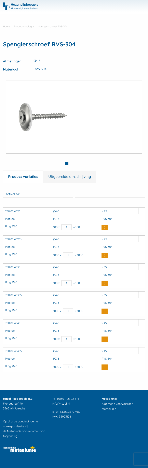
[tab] (66, 164)
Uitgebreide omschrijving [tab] (69, 176)
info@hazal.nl (61, 403)
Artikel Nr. (13, 194)
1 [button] (66, 163)
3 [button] (76, 163)
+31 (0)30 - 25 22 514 (65, 399)
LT (79, 194)
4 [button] (81, 163)
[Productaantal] (66, 227)
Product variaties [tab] (23, 176)
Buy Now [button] (105, 227)
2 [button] (71, 163)
